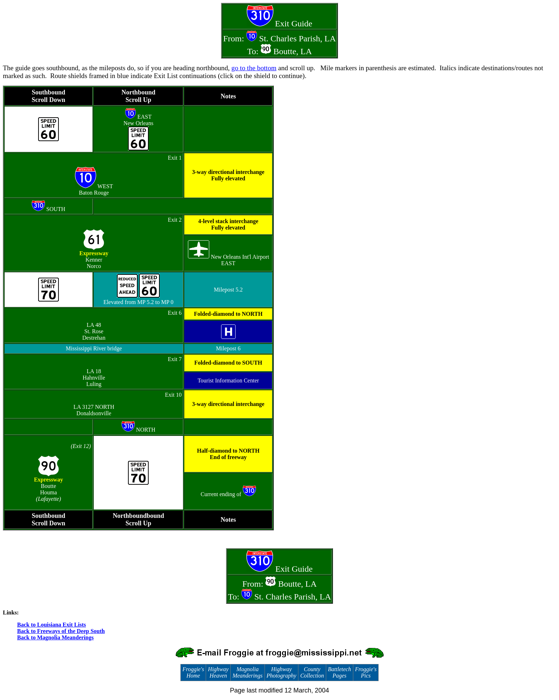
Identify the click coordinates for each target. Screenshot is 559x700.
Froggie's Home (193, 672)
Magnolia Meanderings (247, 672)
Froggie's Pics (366, 672)
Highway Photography (282, 672)
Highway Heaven (218, 672)
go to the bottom (253, 68)
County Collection (312, 672)
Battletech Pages (339, 672)
